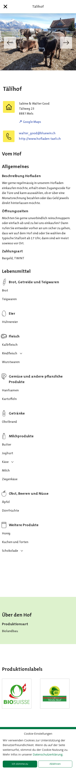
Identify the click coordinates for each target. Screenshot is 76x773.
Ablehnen (55, 764)
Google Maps (32, 122)
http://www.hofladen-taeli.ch (40, 139)
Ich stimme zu (20, 764)
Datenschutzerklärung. (48, 754)
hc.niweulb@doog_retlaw (37, 133)
